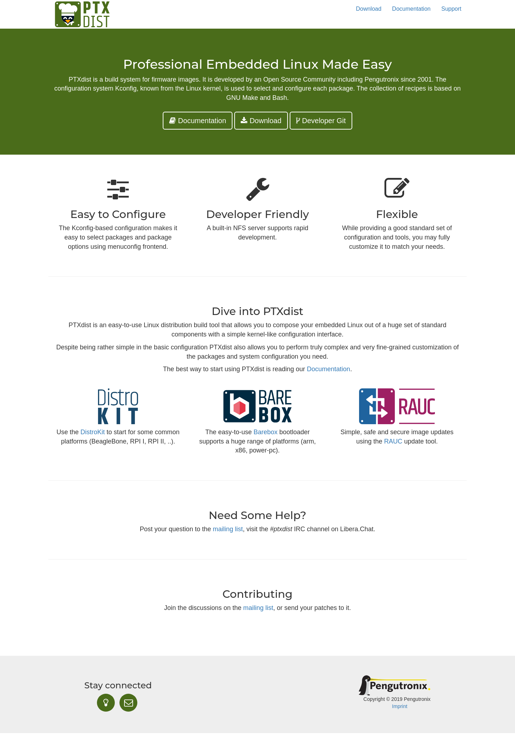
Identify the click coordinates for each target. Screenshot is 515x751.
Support (451, 9)
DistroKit (92, 432)
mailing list (228, 529)
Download (368, 9)
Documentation (411, 9)
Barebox (266, 432)
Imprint (399, 706)
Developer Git (321, 121)
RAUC (393, 441)
